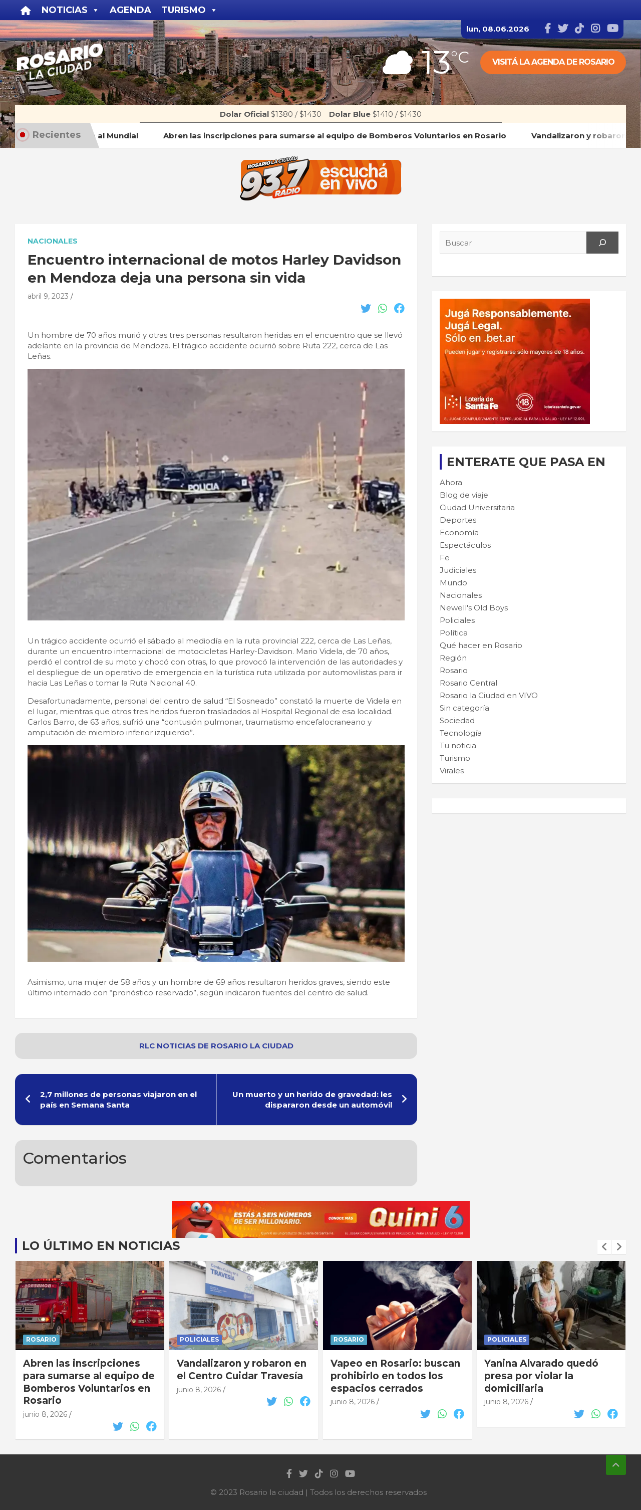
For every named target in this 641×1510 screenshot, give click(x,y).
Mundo (453, 582)
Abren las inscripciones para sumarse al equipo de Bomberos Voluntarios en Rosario (89, 1382)
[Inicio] (26, 10)
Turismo (455, 758)
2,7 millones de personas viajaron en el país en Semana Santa (118, 1100)
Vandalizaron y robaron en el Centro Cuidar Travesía (241, 1370)
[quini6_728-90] (321, 1206)
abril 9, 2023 (48, 296)
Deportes (458, 520)
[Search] (602, 243)
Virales (452, 770)
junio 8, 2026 (45, 1414)
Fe (445, 557)
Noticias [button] (71, 10)
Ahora (451, 482)
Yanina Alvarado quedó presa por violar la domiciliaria (541, 1376)
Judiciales (458, 570)
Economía (459, 532)
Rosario (454, 670)
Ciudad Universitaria (477, 507)
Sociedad (457, 720)
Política (454, 632)
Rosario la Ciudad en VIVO (489, 695)
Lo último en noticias (101, 1245)
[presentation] (604, 1247)
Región (453, 658)
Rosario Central (468, 683)
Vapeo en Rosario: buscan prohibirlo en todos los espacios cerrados (395, 1376)
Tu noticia (458, 745)
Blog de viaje (464, 495)
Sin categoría (464, 708)
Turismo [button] (189, 10)
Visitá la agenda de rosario (553, 62)
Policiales (457, 620)
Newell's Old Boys (474, 607)
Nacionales (53, 241)
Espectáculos (465, 545)
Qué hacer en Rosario (481, 645)
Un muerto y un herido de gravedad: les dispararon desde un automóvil (312, 1100)
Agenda (130, 10)
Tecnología (461, 733)
